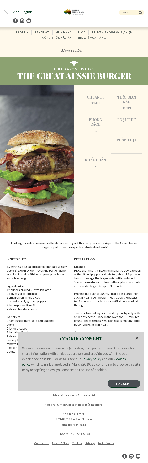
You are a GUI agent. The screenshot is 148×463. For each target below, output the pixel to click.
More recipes (72, 50)
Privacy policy (91, 359)
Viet (16, 12)
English (26, 12)
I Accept (124, 383)
